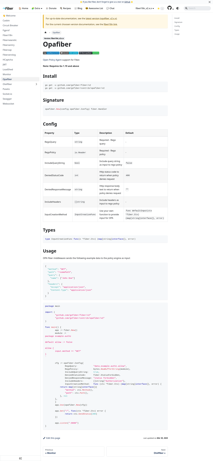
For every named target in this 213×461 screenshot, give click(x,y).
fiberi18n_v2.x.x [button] (144, 8)
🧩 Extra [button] (36, 8)
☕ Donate (51, 8)
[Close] (209, 2)
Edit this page (51, 438)
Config (177, 26)
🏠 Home (23, 8)
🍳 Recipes (65, 8)
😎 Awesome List (94, 8)
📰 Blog (78, 8)
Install (176, 18)
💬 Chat (110, 8)
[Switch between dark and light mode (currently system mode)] (178, 8)
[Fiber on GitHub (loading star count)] (161, 8)
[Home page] (45, 32)
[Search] (197, 8)
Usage (177, 34)
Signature (178, 22)
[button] (170, 8)
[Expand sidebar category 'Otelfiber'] (36, 84)
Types (176, 30)
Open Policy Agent (52, 59)
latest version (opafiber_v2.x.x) (101, 18)
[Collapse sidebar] (20, 458)
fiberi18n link (110, 24)
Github (127, 2)
